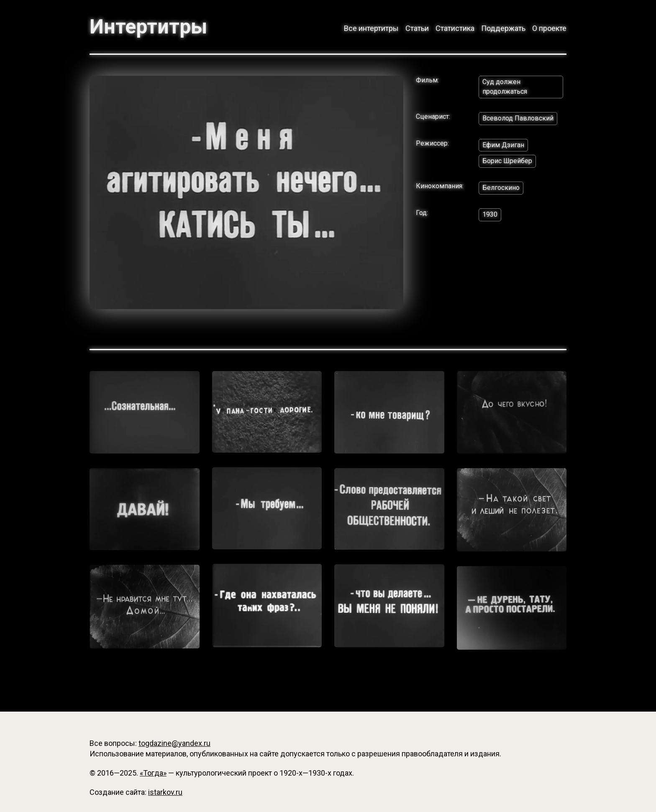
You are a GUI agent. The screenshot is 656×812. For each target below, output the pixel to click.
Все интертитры (371, 28)
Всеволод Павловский (518, 118)
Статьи (417, 28)
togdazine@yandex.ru (174, 743)
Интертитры (148, 27)
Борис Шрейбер (507, 161)
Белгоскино (501, 188)
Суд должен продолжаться (504, 86)
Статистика (455, 28)
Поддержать (503, 28)
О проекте (549, 28)
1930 (489, 214)
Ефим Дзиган (503, 145)
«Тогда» (153, 772)
